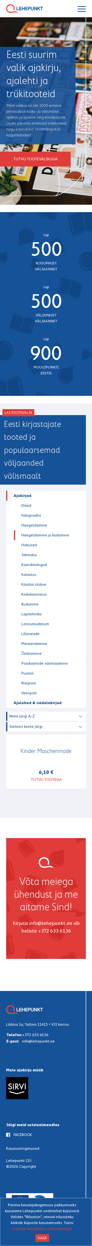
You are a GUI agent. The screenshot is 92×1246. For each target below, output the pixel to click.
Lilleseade (30, 633)
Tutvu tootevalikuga (35, 159)
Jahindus (29, 554)
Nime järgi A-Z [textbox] (22, 716)
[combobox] (46, 715)
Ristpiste (28, 683)
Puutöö (27, 673)
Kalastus (28, 574)
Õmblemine (31, 653)
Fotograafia (31, 515)
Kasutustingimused (22, 1148)
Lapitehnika (31, 614)
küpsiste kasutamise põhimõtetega (42, 1228)
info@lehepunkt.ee (50, 923)
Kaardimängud (34, 564)
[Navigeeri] (82, 8)
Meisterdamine (34, 643)
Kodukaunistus (34, 594)
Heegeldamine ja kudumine (45, 535)
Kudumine (30, 604)
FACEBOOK (19, 1134)
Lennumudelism (35, 624)
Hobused (29, 545)
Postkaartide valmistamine (44, 663)
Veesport (29, 693)
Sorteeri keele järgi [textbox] (25, 726)
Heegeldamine (34, 525)
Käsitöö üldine (33, 584)
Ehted (26, 505)
